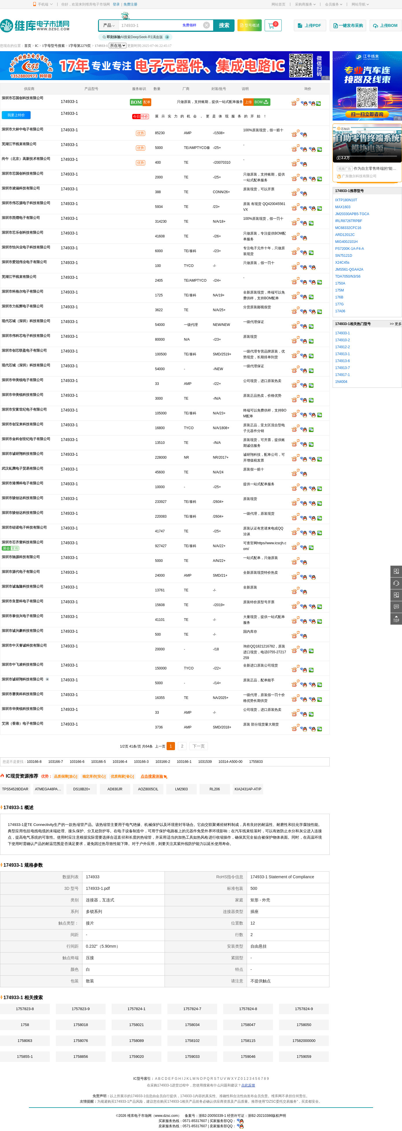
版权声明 (279, 1116)
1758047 (248, 1025)
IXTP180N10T (346, 200)
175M (339, 290)
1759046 (248, 1056)
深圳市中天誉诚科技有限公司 (24, 645)
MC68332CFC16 (348, 228)
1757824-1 (136, 1009)
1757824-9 (304, 1009)
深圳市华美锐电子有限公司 (22, 380)
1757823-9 (81, 1009)
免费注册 (130, 4)
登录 (116, 4)
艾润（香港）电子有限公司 (22, 724)
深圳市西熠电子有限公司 (21, 218)
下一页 (199, 746)
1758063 (25, 1040)
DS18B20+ (81, 789)
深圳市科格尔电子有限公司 (22, 291)
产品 (107, 25)
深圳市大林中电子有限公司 (22, 129)
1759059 (304, 1056)
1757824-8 (248, 1009)
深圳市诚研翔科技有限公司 (22, 454)
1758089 (136, 1040)
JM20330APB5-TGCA (352, 214)
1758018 (80, 1025)
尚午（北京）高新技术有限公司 (26, 159)
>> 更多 (396, 324)
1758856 (80, 1056)
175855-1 (25, 1056)
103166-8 (34, 762)
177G (339, 304)
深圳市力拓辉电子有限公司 (22, 306)
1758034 (192, 1025)
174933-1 (69, 113)
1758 (25, 1025)
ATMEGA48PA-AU (49, 789)
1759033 (192, 1056)
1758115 (248, 1040)
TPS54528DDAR (15, 789)
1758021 (136, 1025)
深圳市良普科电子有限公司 (22, 601)
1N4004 (341, 382)
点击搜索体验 (154, 776)
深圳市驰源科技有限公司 (21, 557)
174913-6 (342, 361)
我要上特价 (16, 115)
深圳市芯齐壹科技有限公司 (22, 542)
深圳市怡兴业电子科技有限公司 (26, 247)
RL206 (215, 789)
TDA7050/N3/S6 (347, 276)
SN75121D (343, 256)
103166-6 (77, 762)
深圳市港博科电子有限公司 (22, 483)
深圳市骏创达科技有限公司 (22, 498)
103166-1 (184, 762)
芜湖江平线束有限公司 (19, 144)
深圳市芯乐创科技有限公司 (22, 232)
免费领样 (189, 25)
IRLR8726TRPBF (348, 221)
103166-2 (162, 762)
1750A (340, 283)
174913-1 (342, 354)
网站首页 (278, 4)
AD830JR (115, 789)
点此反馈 (248, 1085)
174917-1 (342, 375)
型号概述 (249, 25)
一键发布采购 (348, 26)
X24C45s (342, 263)
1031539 (205, 762)
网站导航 (360, 4)
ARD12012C (345, 235)
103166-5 (98, 762)
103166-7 (55, 762)
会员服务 (333, 4)
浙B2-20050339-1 (212, 1116)
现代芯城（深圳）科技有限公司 (26, 321)
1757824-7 (192, 1009)
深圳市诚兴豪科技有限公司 (22, 631)
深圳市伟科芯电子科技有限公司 (26, 336)
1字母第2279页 (79, 46)
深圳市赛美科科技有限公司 (22, 694)
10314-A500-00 (231, 762)
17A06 (340, 311)
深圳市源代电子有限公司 (21, 572)
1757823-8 (25, 1009)
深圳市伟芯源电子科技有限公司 (26, 203)
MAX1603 (343, 207)
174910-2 (342, 340)
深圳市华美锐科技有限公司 (22, 395)
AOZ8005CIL (148, 789)
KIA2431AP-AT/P (248, 789)
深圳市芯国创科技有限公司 (22, 98)
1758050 (304, 1025)
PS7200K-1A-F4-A (349, 249)
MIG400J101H (346, 242)
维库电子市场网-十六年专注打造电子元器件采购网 (34, 25)
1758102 (192, 1040)
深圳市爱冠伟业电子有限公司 (24, 262)
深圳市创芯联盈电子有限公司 (24, 350)
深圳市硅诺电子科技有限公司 (24, 527)
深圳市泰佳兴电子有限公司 (22, 616)
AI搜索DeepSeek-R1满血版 (136, 37)
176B (339, 297)
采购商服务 (305, 4)
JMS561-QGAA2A (349, 269)
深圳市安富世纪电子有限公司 (24, 409)
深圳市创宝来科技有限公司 (22, 424)
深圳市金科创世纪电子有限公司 (26, 439)
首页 (27, 46)
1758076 (80, 1040)
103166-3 (141, 762)
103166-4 (120, 762)
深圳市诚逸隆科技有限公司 (22, 586)
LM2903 (181, 789)
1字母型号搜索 (53, 46)
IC (36, 46)
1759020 (136, 1056)
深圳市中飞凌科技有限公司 (22, 665)
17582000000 (304, 1040)
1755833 (256, 762)
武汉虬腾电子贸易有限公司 (22, 468)
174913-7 (342, 368)
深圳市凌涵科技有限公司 (21, 188)
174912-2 (342, 347)
